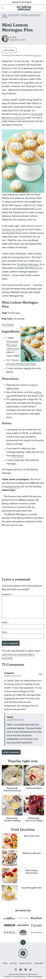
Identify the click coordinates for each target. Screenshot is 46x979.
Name (5, 623)
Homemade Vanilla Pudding (12, 819)
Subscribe (39, 963)
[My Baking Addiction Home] (24, 8)
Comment (7, 594)
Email (5, 632)
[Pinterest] (25, 969)
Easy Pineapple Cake (31, 887)
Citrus (5, 17)
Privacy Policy (8, 976)
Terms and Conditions (19, 976)
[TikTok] (30, 969)
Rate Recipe (9, 50)
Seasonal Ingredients (30, 15)
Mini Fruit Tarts (32, 836)
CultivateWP (38, 976)
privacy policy (37, 55)
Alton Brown (18, 455)
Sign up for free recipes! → (23, 2)
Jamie (14, 37)
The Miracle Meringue (27, 264)
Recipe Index (13, 15)
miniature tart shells (12, 229)
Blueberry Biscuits (31, 853)
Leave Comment (10, 643)
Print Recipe (8, 324)
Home (4, 15)
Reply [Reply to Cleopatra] (40, 674)
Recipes (13, 963)
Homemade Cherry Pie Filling (34, 819)
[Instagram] (15, 969)
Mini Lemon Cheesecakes (31, 871)
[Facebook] (20, 969)
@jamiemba (14, 486)
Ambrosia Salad (34, 788)
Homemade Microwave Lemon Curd (12, 345)
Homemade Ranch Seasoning (12, 789)
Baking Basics (25, 963)
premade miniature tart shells (21, 363)
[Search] (43, 7)
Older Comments (11, 752)
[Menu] (2, 7)
